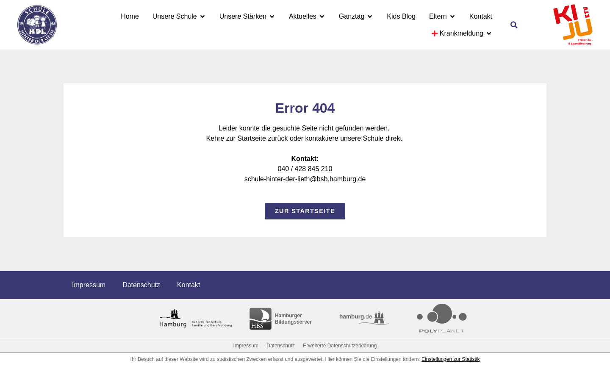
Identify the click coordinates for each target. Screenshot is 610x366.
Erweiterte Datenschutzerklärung (340, 346)
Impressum (88, 284)
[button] (513, 25)
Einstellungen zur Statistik (450, 359)
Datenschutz (141, 284)
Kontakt (188, 284)
